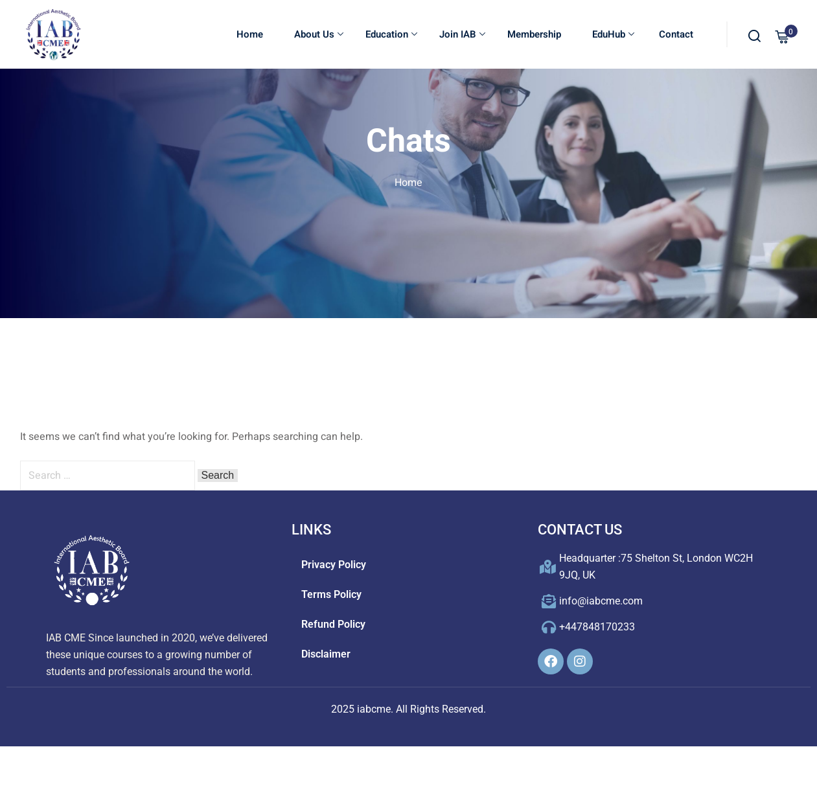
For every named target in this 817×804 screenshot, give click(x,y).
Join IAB (462, 35)
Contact (674, 35)
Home (249, 35)
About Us (318, 35)
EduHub (613, 35)
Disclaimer (326, 654)
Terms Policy (331, 594)
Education (391, 35)
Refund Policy (333, 624)
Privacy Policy (333, 564)
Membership (534, 35)
